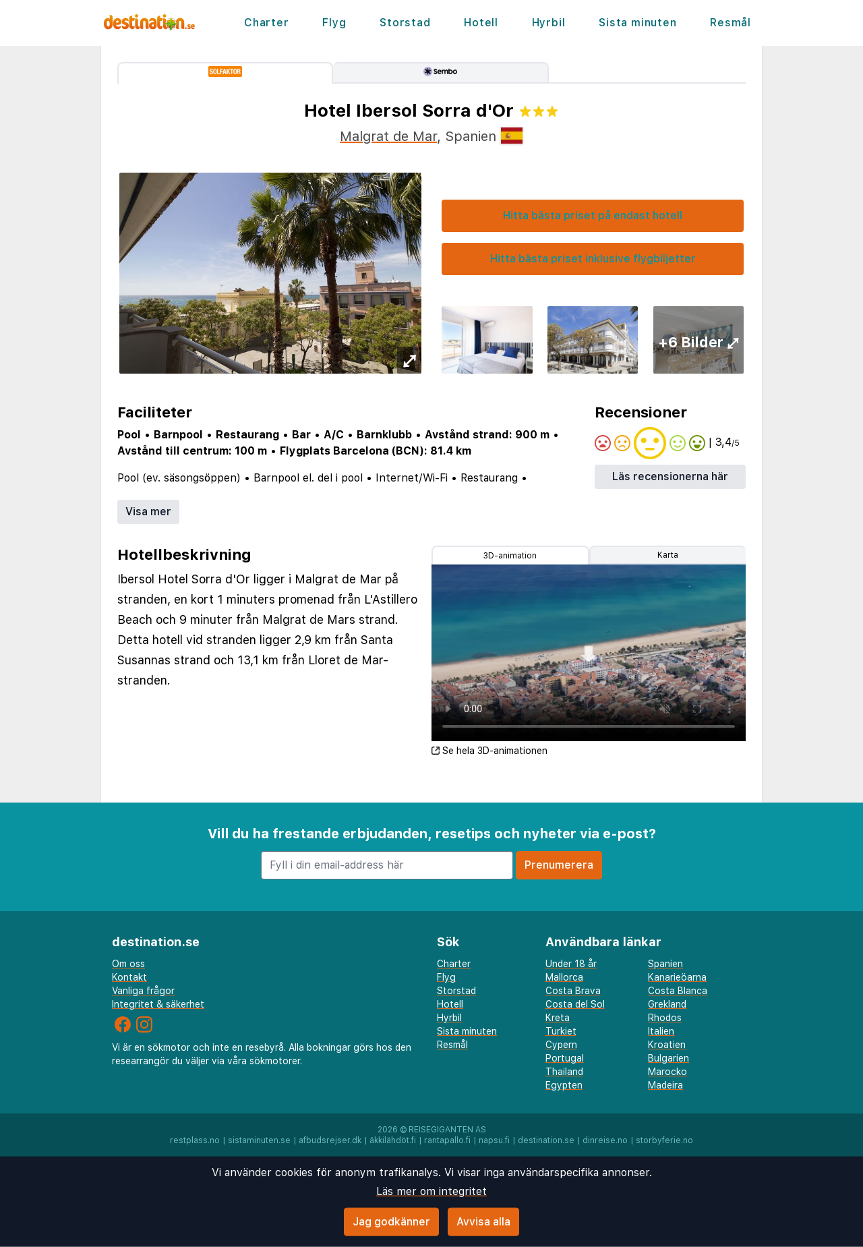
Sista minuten (637, 22)
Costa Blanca (677, 990)
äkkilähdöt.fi (392, 1140)
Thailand (564, 1071)
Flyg (334, 22)
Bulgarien (668, 1058)
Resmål (730, 22)
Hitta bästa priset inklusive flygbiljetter (593, 258)
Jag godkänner (391, 1221)
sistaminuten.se (259, 1140)
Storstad (405, 22)
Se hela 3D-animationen (489, 750)
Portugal (564, 1058)
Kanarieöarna (677, 977)
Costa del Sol (575, 1004)
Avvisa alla (483, 1221)
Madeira (665, 1085)
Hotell (481, 22)
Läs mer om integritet (431, 1191)
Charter (266, 22)
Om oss (128, 963)
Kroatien (667, 1044)
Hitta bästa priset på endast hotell (592, 215)
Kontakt (129, 977)
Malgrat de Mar (388, 136)
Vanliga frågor (143, 990)
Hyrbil (549, 22)
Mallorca (564, 977)
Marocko (667, 1071)
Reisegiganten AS (447, 1129)
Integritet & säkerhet (158, 1004)
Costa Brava (573, 990)
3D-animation (510, 555)
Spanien (665, 963)
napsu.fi (494, 1140)
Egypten (564, 1085)
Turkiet (560, 1031)
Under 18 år (571, 963)
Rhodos (665, 1017)
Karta (667, 555)
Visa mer (148, 511)
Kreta (557, 1017)
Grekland (667, 1004)
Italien (661, 1031)
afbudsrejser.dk (330, 1140)
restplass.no (195, 1140)
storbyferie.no (664, 1140)
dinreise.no (605, 1140)
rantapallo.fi (447, 1140)
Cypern (561, 1044)
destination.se (546, 1140)
